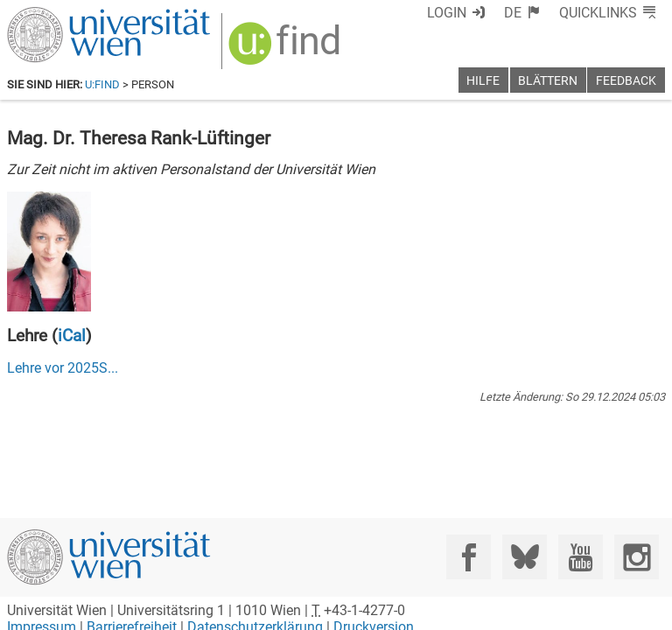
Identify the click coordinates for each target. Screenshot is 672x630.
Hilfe (483, 81)
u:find (102, 84)
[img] (286, 49)
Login (446, 12)
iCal (72, 336)
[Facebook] (468, 557)
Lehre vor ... (62, 368)
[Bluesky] (524, 557)
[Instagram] (636, 557)
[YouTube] (580, 557)
